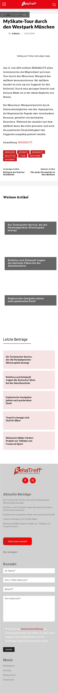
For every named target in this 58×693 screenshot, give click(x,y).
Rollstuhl (10, 156)
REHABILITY (25, 142)
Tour (23, 156)
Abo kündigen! (10, 552)
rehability (37, 152)
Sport (11, 219)
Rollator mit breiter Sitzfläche (13, 173)
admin (16, 33)
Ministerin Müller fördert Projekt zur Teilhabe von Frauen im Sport (19, 440)
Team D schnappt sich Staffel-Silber (17, 419)
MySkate (23, 152)
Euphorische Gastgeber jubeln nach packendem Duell (26, 300)
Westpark (35, 156)
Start (4, 14)
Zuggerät (10, 159)
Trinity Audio (33, 56)
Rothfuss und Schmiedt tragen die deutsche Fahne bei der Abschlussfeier (26, 263)
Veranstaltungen (17, 14)
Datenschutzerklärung (32, 629)
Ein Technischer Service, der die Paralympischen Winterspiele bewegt (27, 227)
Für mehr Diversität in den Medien (42, 173)
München (10, 152)
